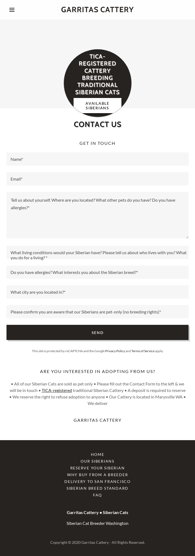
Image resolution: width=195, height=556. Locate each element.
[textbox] (97, 159)
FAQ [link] (97, 495)
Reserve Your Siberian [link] (97, 468)
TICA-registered (57, 390)
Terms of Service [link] (142, 351)
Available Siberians (97, 105)
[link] (97, 9)
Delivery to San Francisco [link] (97, 481)
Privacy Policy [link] (115, 351)
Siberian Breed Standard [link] (97, 488)
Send (98, 332)
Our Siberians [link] (97, 461)
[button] (20, 9)
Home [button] (97, 454)
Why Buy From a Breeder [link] (97, 474)
